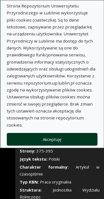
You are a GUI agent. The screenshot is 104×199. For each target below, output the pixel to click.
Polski (54, 159)
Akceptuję (52, 139)
